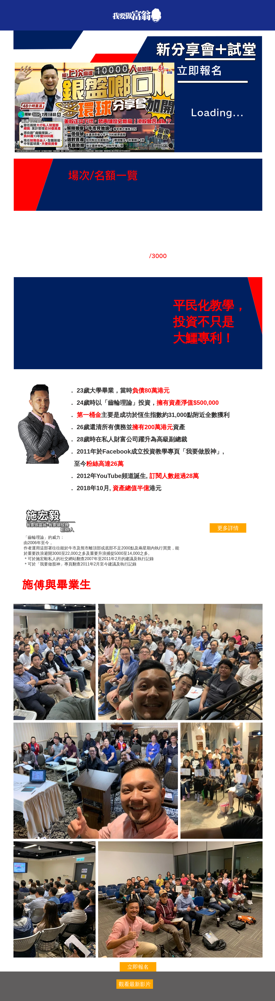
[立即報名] (138, 967)
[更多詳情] (228, 528)
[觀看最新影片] (134, 984)
